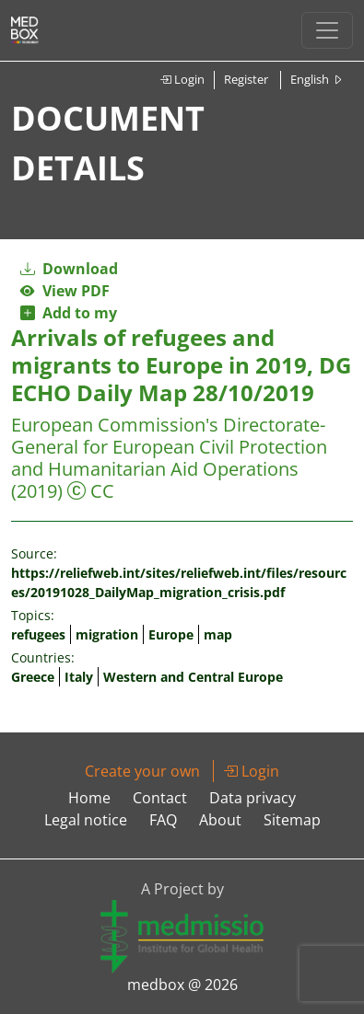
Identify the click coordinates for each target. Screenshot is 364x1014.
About (220, 820)
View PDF (65, 291)
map (218, 634)
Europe (171, 634)
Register (246, 79)
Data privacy (252, 798)
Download (69, 269)
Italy (79, 677)
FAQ (163, 820)
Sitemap (292, 820)
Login (182, 79)
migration (107, 634)
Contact (160, 798)
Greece (32, 677)
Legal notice (85, 820)
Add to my (68, 313)
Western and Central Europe (193, 677)
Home (89, 798)
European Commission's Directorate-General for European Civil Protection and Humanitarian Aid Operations (169, 446)
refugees (38, 634)
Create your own (142, 771)
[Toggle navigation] (327, 30)
